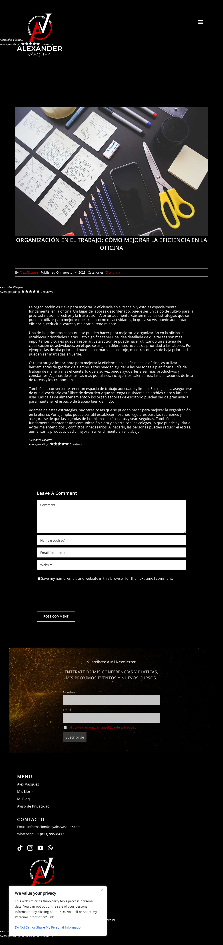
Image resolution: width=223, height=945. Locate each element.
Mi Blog (23, 798)
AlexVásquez (29, 272)
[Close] (102, 889)
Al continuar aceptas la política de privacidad (103, 727)
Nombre (69, 692)
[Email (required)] (111, 552)
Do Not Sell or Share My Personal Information (48, 927)
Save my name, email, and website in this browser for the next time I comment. (107, 578)
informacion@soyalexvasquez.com (53, 826)
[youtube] (40, 848)
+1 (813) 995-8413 (49, 834)
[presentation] (70, 596)
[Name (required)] (111, 540)
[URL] (111, 565)
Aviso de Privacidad (33, 806)
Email (67, 710)
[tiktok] (20, 848)
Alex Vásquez (28, 784)
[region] (58, 911)
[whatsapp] (50, 848)
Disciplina (112, 272)
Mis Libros (25, 791)
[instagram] (30, 848)
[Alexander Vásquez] (39, 12)
